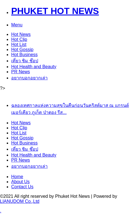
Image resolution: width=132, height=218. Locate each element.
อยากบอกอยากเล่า (29, 77)
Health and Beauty (33, 66)
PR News (20, 71)
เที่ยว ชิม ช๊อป (24, 60)
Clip (19, 39)
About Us (20, 181)
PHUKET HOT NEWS (55, 11)
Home (17, 176)
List (18, 44)
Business (24, 54)
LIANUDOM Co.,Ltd (19, 201)
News (21, 34)
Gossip (22, 49)
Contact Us (22, 186)
